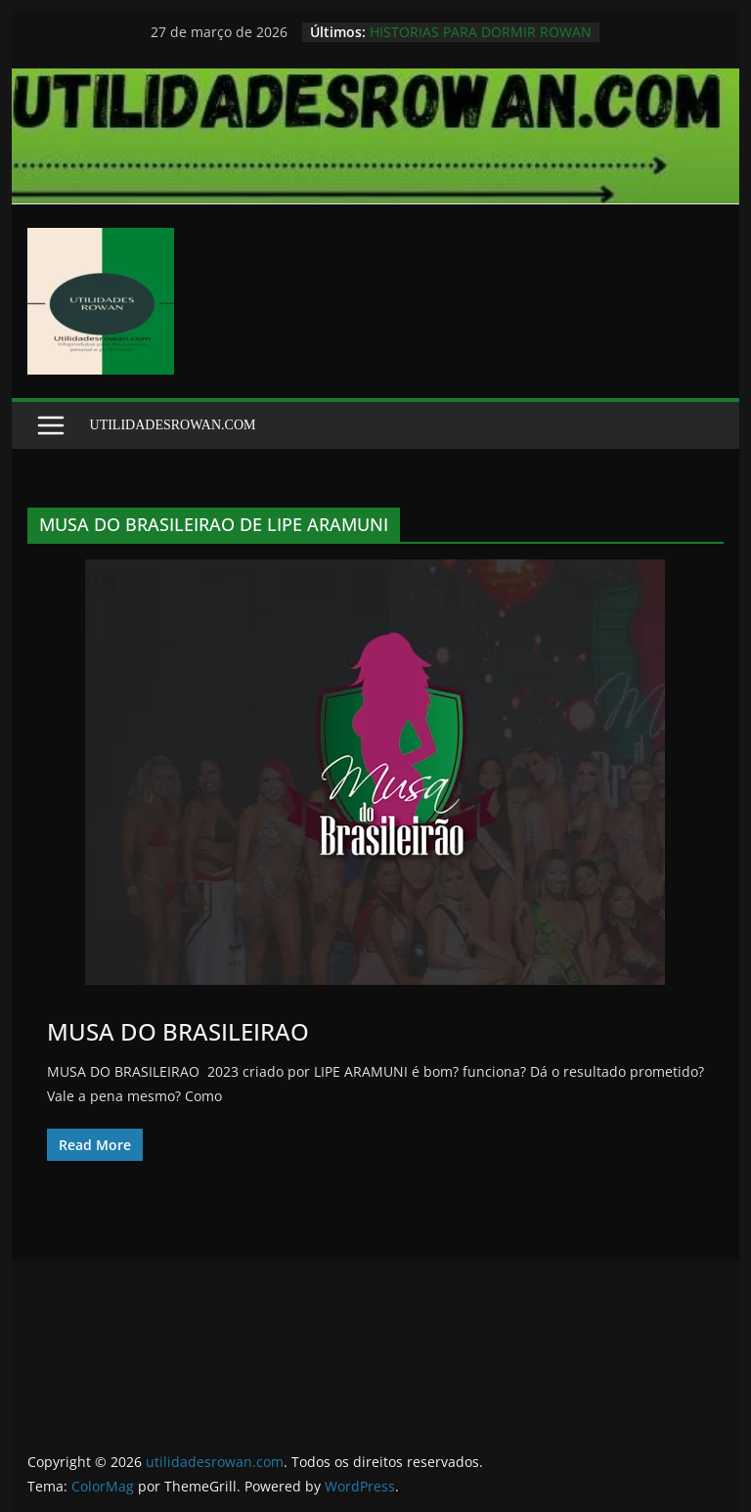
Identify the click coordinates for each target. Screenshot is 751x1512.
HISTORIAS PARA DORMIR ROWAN (481, 31)
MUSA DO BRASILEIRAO (178, 1031)
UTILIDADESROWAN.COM (173, 425)
